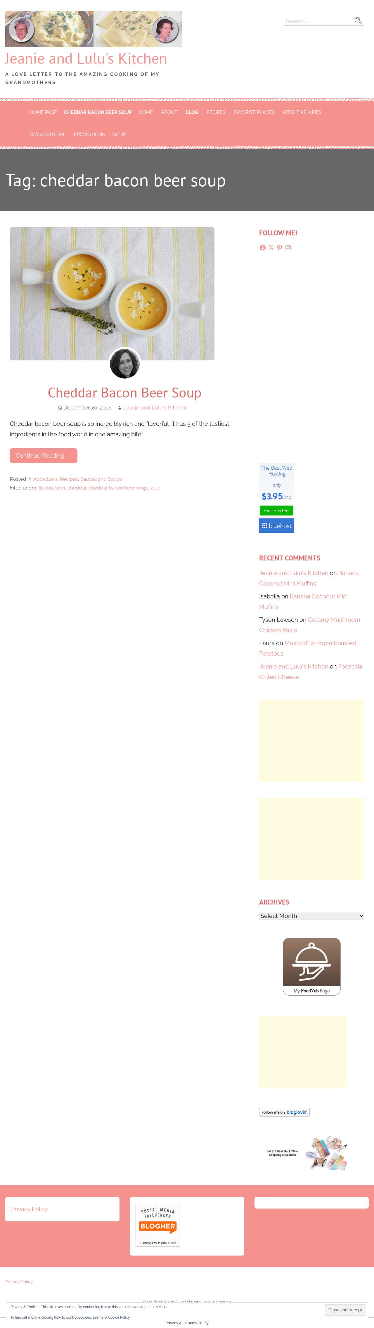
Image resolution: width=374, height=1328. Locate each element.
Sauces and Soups (101, 479)
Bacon (46, 488)
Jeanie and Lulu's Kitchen (86, 58)
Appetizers (45, 479)
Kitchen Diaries (302, 112)
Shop (119, 134)
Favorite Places (254, 112)
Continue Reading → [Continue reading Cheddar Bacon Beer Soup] (44, 455)
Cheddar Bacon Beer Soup (125, 392)
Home (146, 112)
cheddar (76, 488)
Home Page (43, 112)
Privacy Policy (29, 1209)
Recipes (216, 112)
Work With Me (48, 134)
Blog (192, 112)
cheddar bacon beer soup (98, 112)
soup (154, 488)
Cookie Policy (119, 1317)
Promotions (89, 134)
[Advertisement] (311, 741)
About (169, 112)
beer (60, 488)
